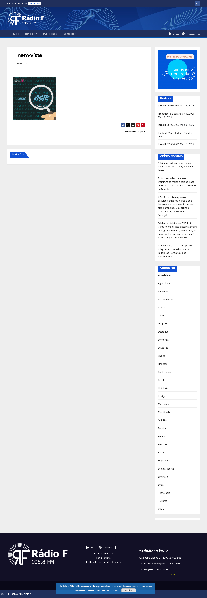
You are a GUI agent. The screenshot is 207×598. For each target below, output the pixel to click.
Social (161, 484)
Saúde (161, 452)
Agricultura (164, 283)
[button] (199, 34)
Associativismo (166, 299)
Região (162, 436)
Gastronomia (165, 372)
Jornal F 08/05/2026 (168, 124)
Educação (163, 347)
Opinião (162, 420)
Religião (162, 444)
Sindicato (163, 476)
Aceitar (128, 590)
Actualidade (164, 275)
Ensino (161, 355)
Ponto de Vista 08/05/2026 (172, 133)
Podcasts (190, 34)
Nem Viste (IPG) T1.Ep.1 (135, 131)
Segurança (164, 460)
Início (16, 34)
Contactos (69, 34)
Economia (163, 339)
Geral (161, 380)
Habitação (163, 388)
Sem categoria (166, 468)
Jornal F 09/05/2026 (168, 105)
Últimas (162, 509)
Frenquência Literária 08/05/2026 (176, 113)
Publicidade (50, 34)
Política (162, 428)
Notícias (31, 34)
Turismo (162, 500)
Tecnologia (164, 492)
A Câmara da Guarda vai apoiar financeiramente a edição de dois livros (176, 166)
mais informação (112, 590)
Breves (162, 307)
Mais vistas (164, 404)
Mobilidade (164, 412)
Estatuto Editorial (103, 553)
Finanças (163, 363)
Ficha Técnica (103, 557)
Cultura (162, 315)
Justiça (161, 396)
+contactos (173, 574)
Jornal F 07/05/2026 (168, 144)
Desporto (163, 323)
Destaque (163, 331)
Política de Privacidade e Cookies (103, 562)
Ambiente (163, 291)
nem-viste (29, 55)
